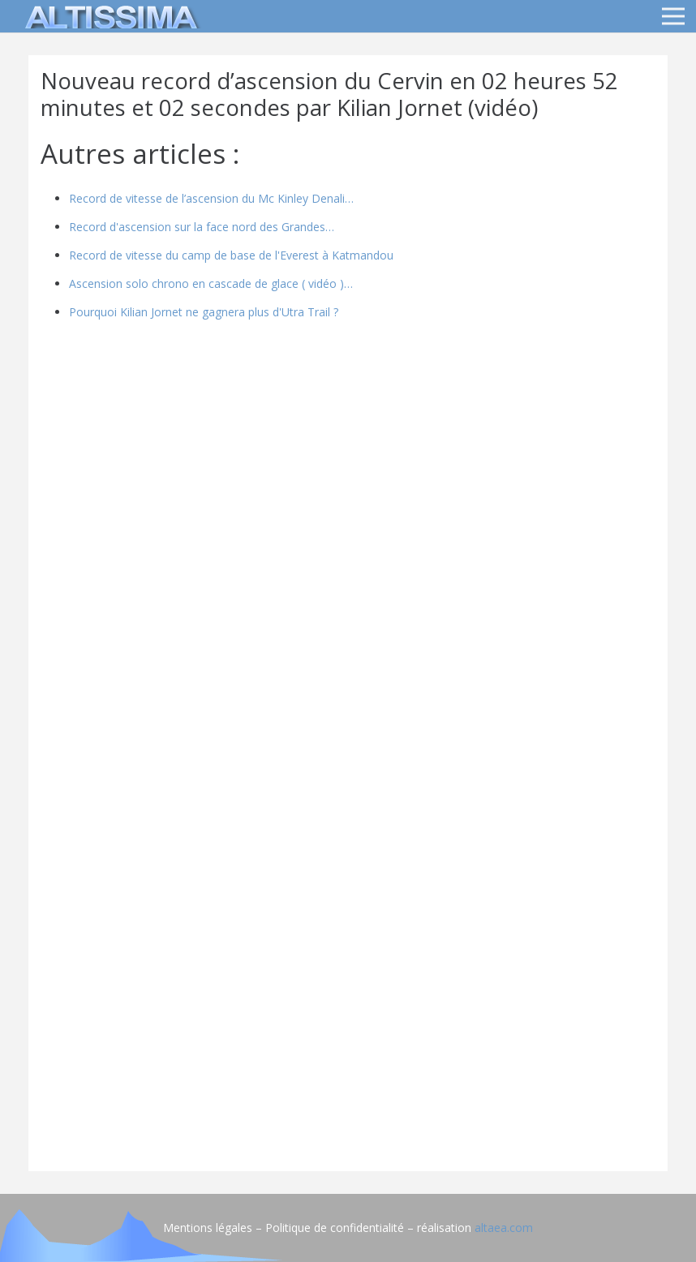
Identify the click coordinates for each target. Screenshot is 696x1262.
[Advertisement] (348, 1045)
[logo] (108, 16)
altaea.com (504, 1227)
